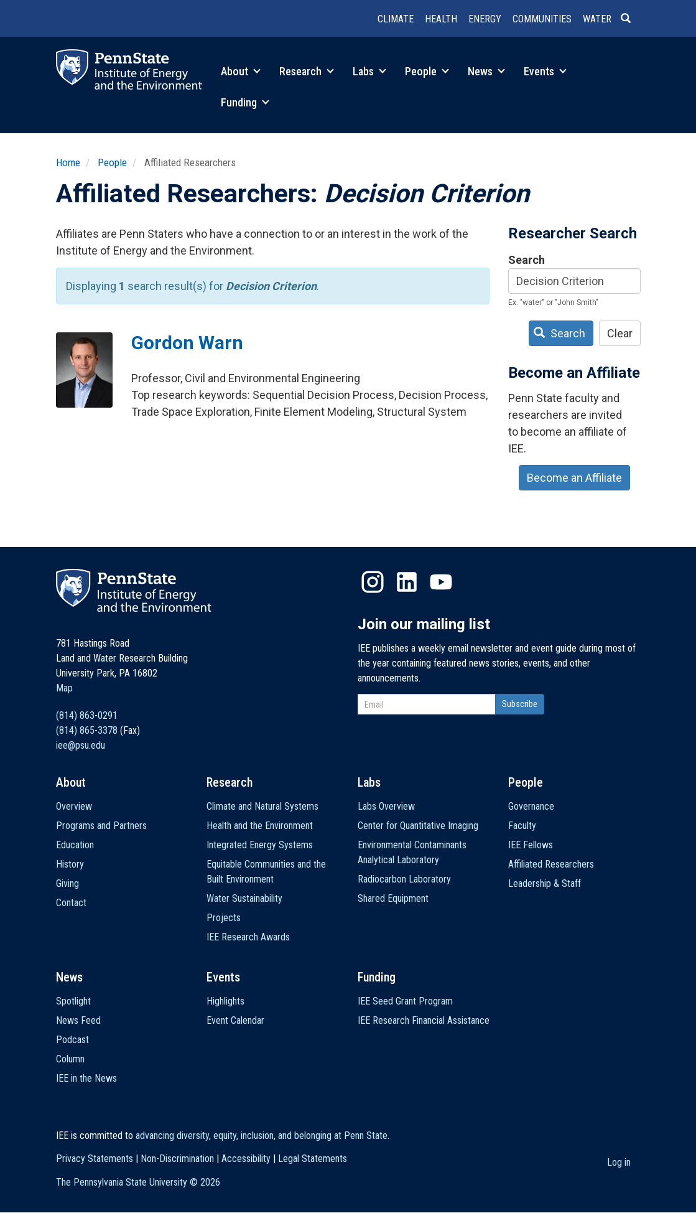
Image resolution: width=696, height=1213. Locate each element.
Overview (74, 806)
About (241, 71)
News (486, 71)
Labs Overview (386, 806)
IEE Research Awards (248, 937)
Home (68, 162)
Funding (245, 102)
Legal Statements (312, 1158)
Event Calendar (235, 1020)
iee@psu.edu (80, 745)
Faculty (522, 825)
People (427, 71)
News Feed (78, 1020)
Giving (67, 883)
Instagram (373, 582)
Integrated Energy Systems (259, 845)
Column (70, 1059)
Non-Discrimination (177, 1158)
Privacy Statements (94, 1158)
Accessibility (246, 1158)
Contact (71, 903)
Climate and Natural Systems (262, 806)
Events (545, 71)
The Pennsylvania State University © (138, 1182)
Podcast (72, 1040)
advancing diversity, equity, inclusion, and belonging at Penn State (261, 1135)
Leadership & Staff (544, 883)
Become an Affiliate (574, 477)
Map (64, 688)
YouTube (441, 582)
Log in (619, 1162)
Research (306, 71)
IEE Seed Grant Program (405, 1001)
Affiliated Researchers (551, 864)
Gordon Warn (187, 343)
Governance (531, 806)
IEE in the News (86, 1078)
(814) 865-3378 (87, 730)
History (70, 864)
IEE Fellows (530, 845)
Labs (369, 71)
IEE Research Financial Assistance (424, 1020)
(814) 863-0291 (87, 715)
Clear (620, 333)
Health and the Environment (259, 825)
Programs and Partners (101, 825)
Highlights (225, 1001)
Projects (223, 918)
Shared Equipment (393, 898)
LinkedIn (407, 582)
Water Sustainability (244, 898)
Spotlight (73, 1001)
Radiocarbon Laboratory (404, 879)
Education (75, 845)
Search (526, 259)
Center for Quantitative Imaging (418, 825)
